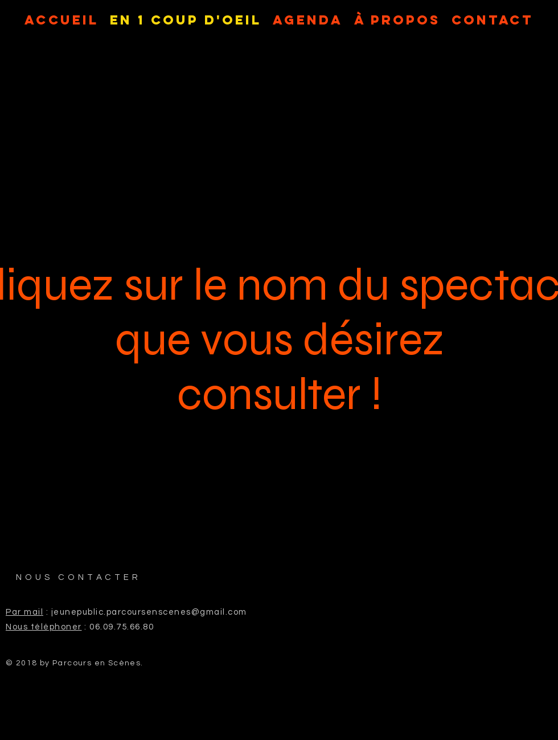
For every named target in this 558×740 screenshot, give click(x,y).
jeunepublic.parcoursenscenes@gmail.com (149, 612)
